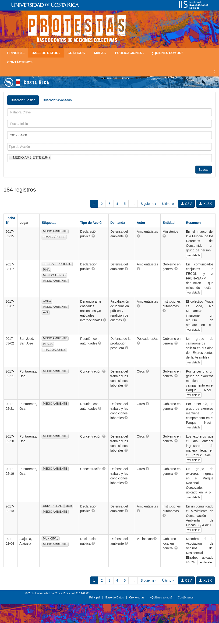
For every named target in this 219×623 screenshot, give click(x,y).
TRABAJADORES (54, 349)
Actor (141, 223)
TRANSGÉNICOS (54, 237)
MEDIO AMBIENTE (55, 231)
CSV (186, 204)
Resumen (193, 223)
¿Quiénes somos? (167, 53)
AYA (45, 312)
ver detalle (193, 255)
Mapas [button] (101, 53)
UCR (69, 506)
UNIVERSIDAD (52, 506)
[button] (93, 236)
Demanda (117, 223)
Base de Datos (114, 597)
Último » (168, 204)
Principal (16, 53)
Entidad (168, 223)
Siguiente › (148, 204)
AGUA (47, 301)
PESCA (48, 344)
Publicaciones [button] (130, 53)
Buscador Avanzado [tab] (57, 100)
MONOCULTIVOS (54, 275)
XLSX (205, 204)
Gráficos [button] (77, 53)
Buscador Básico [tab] (23, 100)
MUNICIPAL (50, 538)
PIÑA (46, 269)
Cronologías (136, 597)
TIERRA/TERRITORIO (57, 264)
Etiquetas (49, 223)
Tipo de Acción (91, 223)
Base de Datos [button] (46, 53)
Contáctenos (19, 62)
